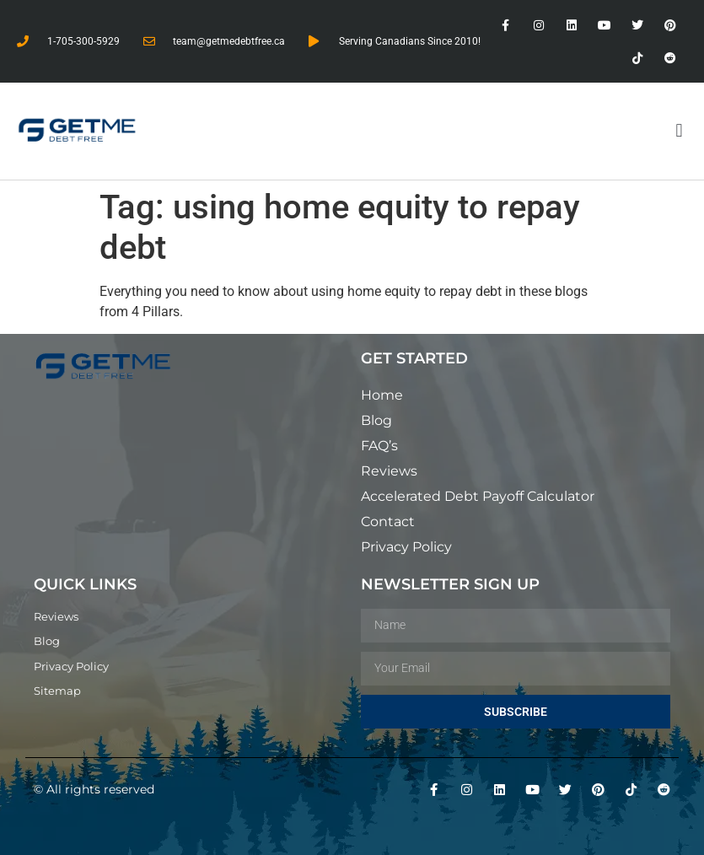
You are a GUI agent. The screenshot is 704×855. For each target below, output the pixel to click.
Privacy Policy (406, 547)
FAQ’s (379, 446)
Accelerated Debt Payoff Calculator (477, 496)
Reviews (389, 471)
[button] (679, 131)
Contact (388, 522)
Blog (376, 420)
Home (382, 395)
